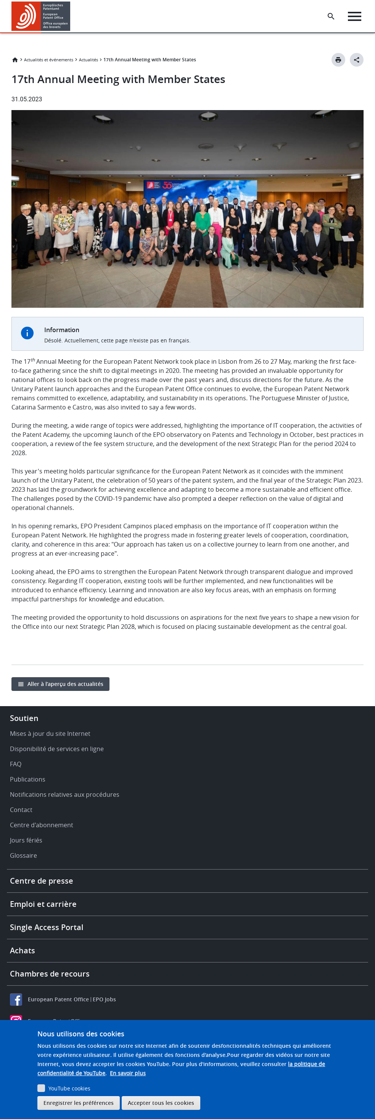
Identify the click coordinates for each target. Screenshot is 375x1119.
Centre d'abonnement (41, 825)
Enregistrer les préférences (78, 1102)
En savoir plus (128, 1073)
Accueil (14, 59)
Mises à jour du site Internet (50, 733)
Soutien (24, 718)
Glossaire (23, 855)
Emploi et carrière (43, 904)
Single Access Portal (47, 927)
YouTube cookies (69, 1088)
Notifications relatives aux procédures (64, 794)
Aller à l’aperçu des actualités (65, 683)
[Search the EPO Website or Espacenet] (331, 16)
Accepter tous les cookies (161, 1102)
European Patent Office (58, 999)
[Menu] (355, 16)
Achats (22, 950)
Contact (21, 810)
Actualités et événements (48, 59)
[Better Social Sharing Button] (357, 60)
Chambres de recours (50, 974)
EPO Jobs (104, 999)
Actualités (88, 59)
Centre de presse (41, 881)
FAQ (15, 764)
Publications (27, 779)
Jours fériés (26, 840)
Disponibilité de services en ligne (57, 749)
